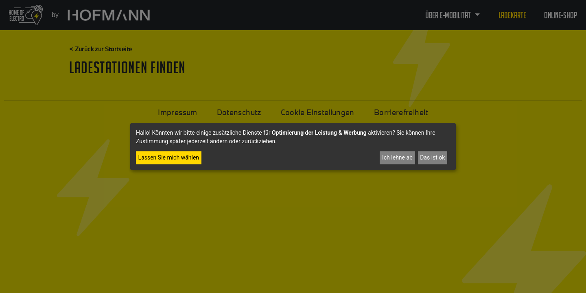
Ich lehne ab (397, 157)
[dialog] (293, 146)
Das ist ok (432, 157)
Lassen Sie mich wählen (168, 157)
